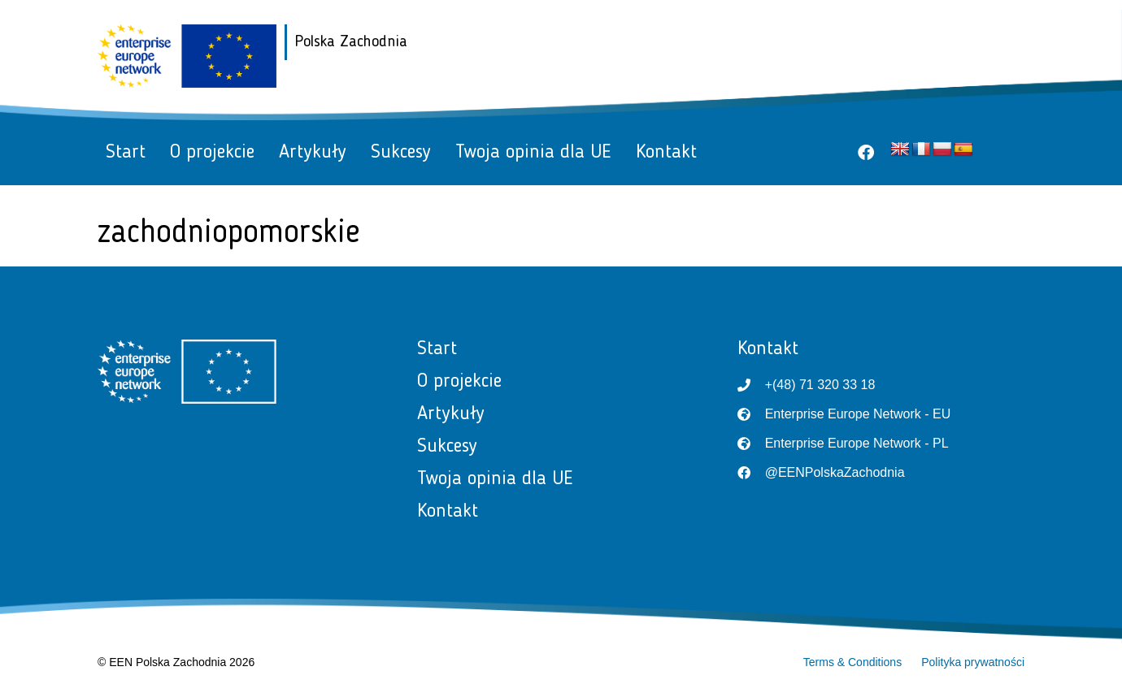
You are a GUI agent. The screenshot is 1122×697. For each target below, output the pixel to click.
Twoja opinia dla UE (533, 152)
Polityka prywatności (972, 662)
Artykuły (312, 152)
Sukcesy (401, 152)
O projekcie (212, 152)
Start (126, 152)
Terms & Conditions (852, 662)
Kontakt (666, 152)
